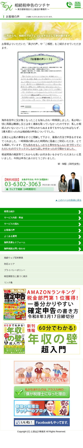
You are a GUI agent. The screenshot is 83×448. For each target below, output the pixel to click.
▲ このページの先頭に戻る (68, 200)
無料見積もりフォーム (14, 242)
